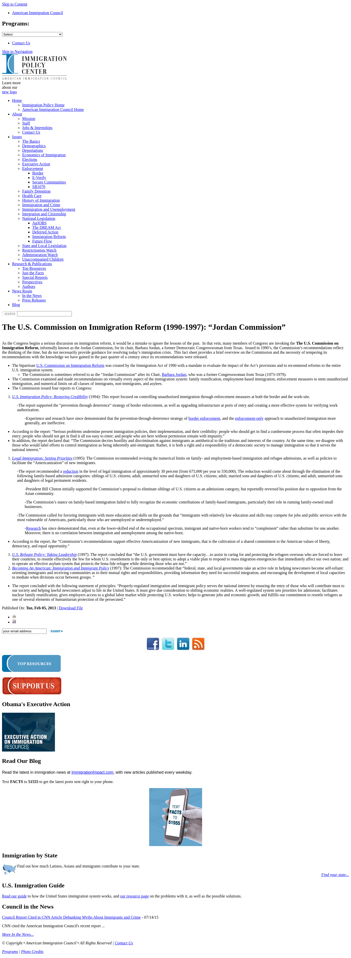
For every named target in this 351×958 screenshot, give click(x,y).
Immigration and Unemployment (48, 209)
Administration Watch (40, 255)
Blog (16, 305)
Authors (28, 286)
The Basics (31, 141)
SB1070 (38, 187)
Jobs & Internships (37, 128)
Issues (17, 137)
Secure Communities (49, 182)
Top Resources (34, 268)
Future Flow (42, 241)
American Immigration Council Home (53, 109)
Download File (71, 608)
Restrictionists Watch (39, 250)
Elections (29, 159)
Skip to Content (14, 4)
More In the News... (18, 934)
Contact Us (21, 43)
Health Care (32, 196)
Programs (10, 951)
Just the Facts (33, 273)
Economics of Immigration (44, 155)
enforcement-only (249, 418)
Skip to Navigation (17, 51)
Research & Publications (32, 264)
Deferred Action (45, 232)
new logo (9, 92)
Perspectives (32, 282)
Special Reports (35, 277)
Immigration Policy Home (43, 105)
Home (17, 100)
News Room (22, 291)
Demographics (34, 146)
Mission (28, 118)
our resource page (134, 896)
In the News (32, 295)
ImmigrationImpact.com (92, 772)
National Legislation (38, 218)
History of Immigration (41, 200)
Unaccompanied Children (42, 259)
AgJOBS (39, 223)
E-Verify (39, 177)
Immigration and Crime (41, 205)
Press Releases (34, 300)
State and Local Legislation (44, 246)
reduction (70, 471)
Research (33, 528)
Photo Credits (32, 951)
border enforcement (204, 418)
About (17, 114)
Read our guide (14, 896)
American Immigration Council (37, 13)
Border (37, 173)
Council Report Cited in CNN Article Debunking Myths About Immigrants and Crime (71, 917)
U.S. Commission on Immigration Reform (70, 365)
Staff (26, 123)
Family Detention (36, 191)
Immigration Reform (49, 236)
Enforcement (32, 168)
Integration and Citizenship (44, 214)
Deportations (32, 150)
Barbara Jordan (174, 374)
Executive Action (36, 164)
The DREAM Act (46, 227)
